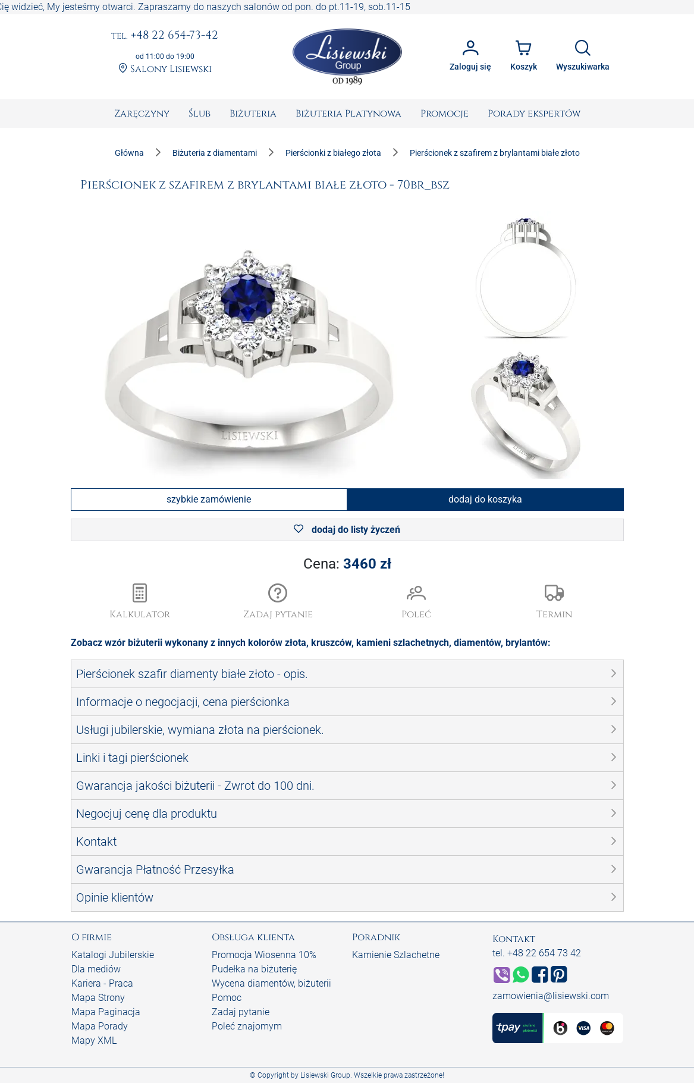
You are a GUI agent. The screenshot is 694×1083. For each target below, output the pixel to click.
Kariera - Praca (102, 983)
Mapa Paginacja (105, 1012)
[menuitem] (142, 113)
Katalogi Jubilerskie (112, 954)
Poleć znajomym (247, 1026)
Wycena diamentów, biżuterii (271, 983)
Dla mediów (96, 969)
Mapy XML (94, 1040)
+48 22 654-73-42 (164, 36)
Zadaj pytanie (240, 1012)
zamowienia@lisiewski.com (550, 996)
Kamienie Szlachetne (395, 954)
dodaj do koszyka (485, 499)
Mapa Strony (98, 997)
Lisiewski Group (325, 1075)
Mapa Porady (99, 1026)
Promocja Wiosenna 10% (264, 954)
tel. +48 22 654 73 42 (536, 953)
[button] (278, 602)
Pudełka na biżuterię (254, 969)
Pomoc (226, 997)
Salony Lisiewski (165, 69)
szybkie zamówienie (209, 499)
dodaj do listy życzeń (347, 529)
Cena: (347, 563)
